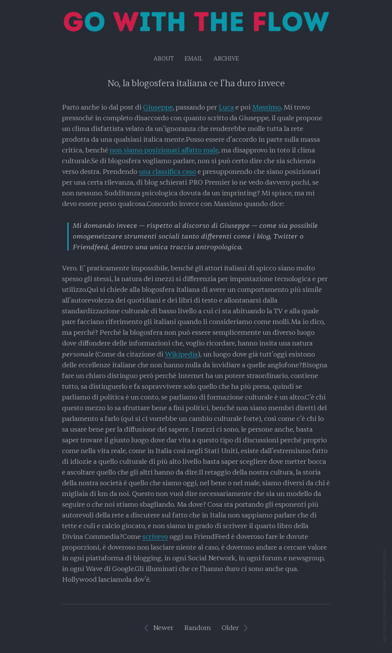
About (164, 58)
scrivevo (155, 536)
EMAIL (194, 58)
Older (230, 628)
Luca (226, 107)
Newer (163, 628)
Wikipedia (181, 354)
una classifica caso (167, 171)
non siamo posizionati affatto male (164, 150)
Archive (226, 58)
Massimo (266, 107)
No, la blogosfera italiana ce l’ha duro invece (196, 83)
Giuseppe (158, 107)
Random (197, 628)
